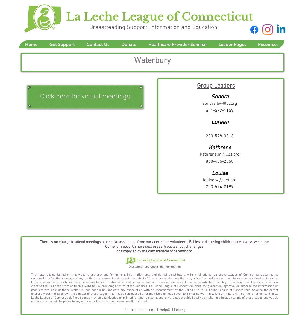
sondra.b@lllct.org (220, 103)
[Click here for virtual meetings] (85, 97)
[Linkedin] (281, 29)
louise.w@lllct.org (219, 180)
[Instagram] (267, 29)
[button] (61, 44)
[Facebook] (254, 29)
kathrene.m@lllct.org (219, 154)
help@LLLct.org (172, 310)
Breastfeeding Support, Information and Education (153, 27)
